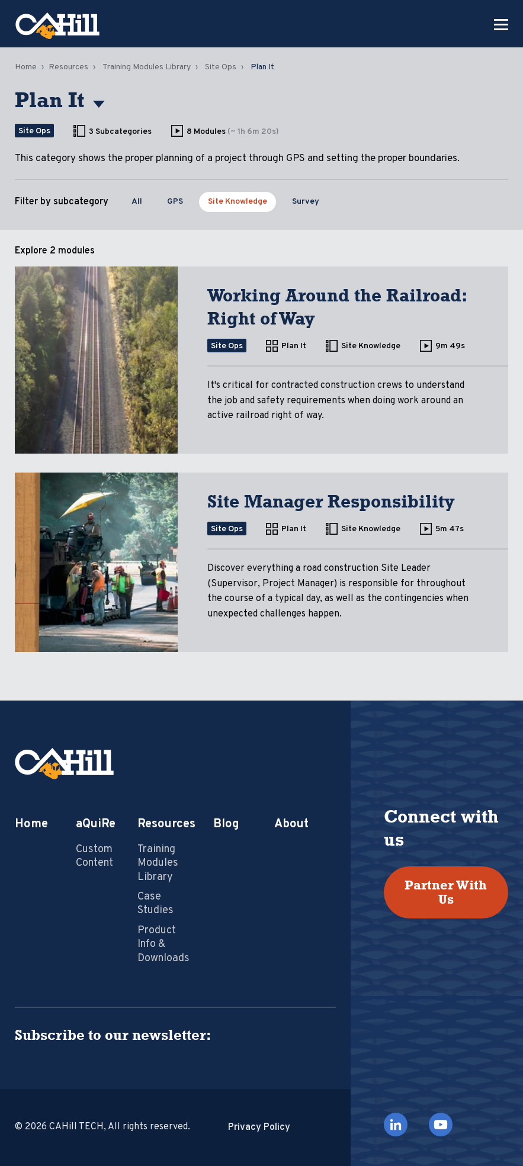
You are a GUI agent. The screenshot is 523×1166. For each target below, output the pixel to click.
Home (26, 67)
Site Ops (220, 67)
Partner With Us (446, 892)
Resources (68, 67)
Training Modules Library (146, 67)
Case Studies (155, 903)
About (291, 824)
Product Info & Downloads (163, 944)
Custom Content (94, 856)
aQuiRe (95, 824)
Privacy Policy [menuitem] (259, 1127)
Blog (226, 824)
